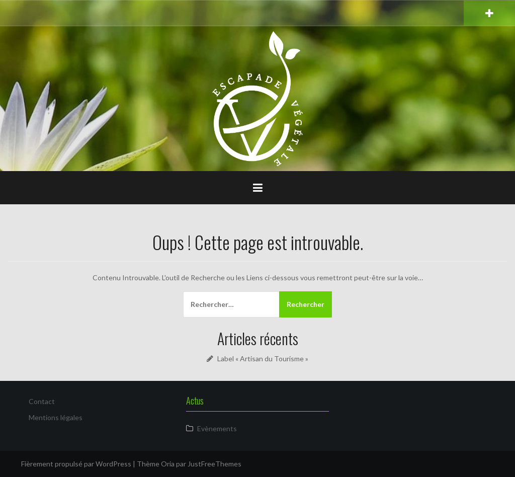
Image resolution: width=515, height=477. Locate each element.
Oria (168, 463)
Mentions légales (55, 417)
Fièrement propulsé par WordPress (76, 463)
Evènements (217, 428)
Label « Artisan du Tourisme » (262, 358)
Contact (42, 401)
